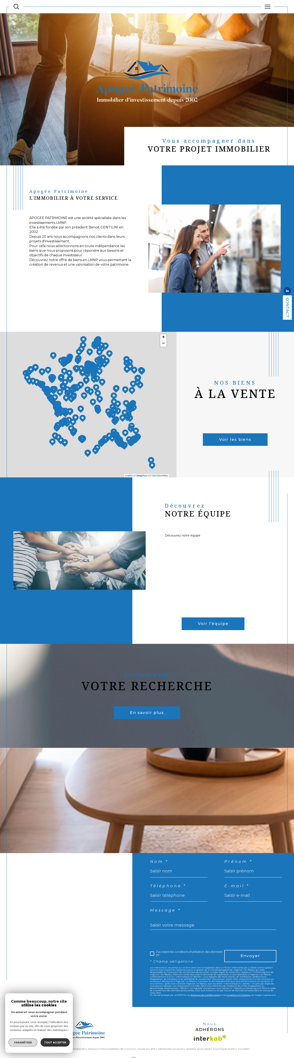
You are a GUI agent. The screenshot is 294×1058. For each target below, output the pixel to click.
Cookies (244, 1049)
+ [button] (163, 337)
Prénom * (238, 862)
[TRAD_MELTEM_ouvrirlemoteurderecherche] (16, 7)
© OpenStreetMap (158, 475)
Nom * (159, 862)
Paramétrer (22, 1042)
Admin (190, 1049)
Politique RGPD (224, 1049)
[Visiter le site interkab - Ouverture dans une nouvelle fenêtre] (210, 1038)
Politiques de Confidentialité (205, 995)
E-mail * (236, 886)
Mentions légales (171, 1049)
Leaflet (128, 475)
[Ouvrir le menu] (267, 6)
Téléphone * (168, 886)
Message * (165, 910)
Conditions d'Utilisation (239, 995)
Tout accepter (54, 1042)
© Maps (141, 475)
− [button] (163, 344)
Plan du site (147, 1049)
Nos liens (204, 1049)
